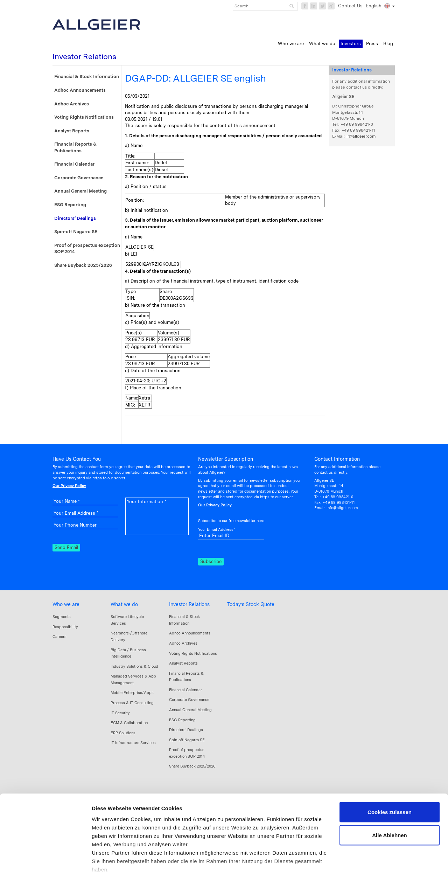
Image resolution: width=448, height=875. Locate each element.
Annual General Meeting (80, 191)
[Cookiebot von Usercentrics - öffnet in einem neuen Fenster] (45, 861)
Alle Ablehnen (389, 800)
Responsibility (65, 626)
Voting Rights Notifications (84, 117)
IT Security (120, 712)
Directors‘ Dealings (75, 218)
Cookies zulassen (390, 777)
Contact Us (350, 5)
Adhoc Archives (71, 103)
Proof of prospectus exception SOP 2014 (87, 249)
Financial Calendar (74, 164)
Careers (59, 636)
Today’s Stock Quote (250, 604)
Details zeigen (109, 861)
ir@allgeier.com (361, 136)
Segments (61, 616)
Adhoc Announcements (80, 90)
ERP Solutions (123, 732)
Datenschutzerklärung (154, 843)
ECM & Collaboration (129, 722)
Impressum (106, 843)
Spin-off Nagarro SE (75, 231)
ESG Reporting (70, 204)
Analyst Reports (71, 130)
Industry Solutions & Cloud (134, 666)
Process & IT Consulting (132, 702)
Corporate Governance (78, 177)
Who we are (65, 604)
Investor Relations (189, 604)
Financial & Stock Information (86, 76)
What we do (124, 604)
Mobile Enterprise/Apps (132, 692)
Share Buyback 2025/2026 (83, 265)
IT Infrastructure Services (133, 742)
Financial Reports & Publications (75, 147)
